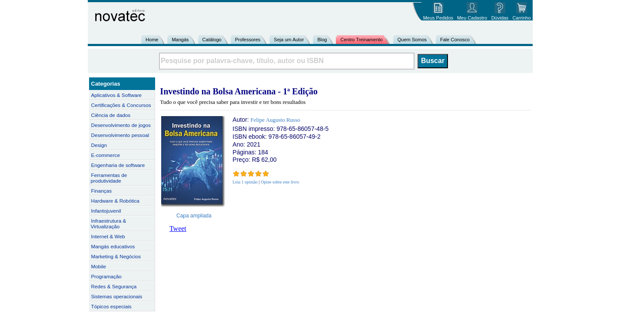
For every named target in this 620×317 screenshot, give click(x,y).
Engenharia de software (118, 165)
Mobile (98, 266)
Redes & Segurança (114, 286)
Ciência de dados (111, 115)
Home (152, 39)
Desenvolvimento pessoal (120, 135)
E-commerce (105, 155)
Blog (322, 39)
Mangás (180, 39)
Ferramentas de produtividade (109, 178)
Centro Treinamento (361, 39)
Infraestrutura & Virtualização (108, 223)
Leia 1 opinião (245, 182)
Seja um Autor (289, 39)
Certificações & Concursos (121, 105)
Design (99, 145)
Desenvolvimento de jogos (121, 125)
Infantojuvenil (106, 211)
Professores (248, 39)
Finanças (101, 191)
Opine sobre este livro (280, 182)
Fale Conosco (455, 39)
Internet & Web (108, 236)
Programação (106, 276)
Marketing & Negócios (116, 256)
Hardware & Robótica (115, 201)
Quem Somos (412, 39)
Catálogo (212, 39)
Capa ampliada (194, 216)
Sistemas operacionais (117, 296)
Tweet (177, 228)
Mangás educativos (113, 246)
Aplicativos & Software (116, 95)
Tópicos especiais (111, 306)
